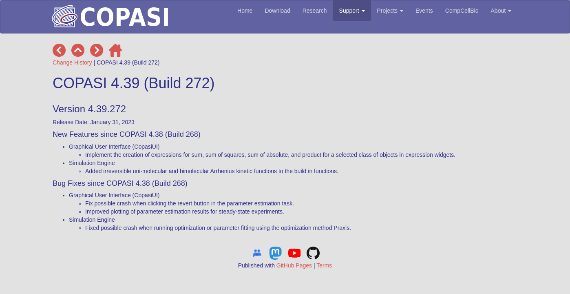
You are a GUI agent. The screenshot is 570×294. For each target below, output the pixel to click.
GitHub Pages (294, 265)
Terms (324, 265)
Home (244, 10)
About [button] (501, 10)
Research (315, 10)
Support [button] (352, 10)
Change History (72, 62)
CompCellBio (462, 10)
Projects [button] (390, 10)
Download (277, 10)
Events (424, 10)
